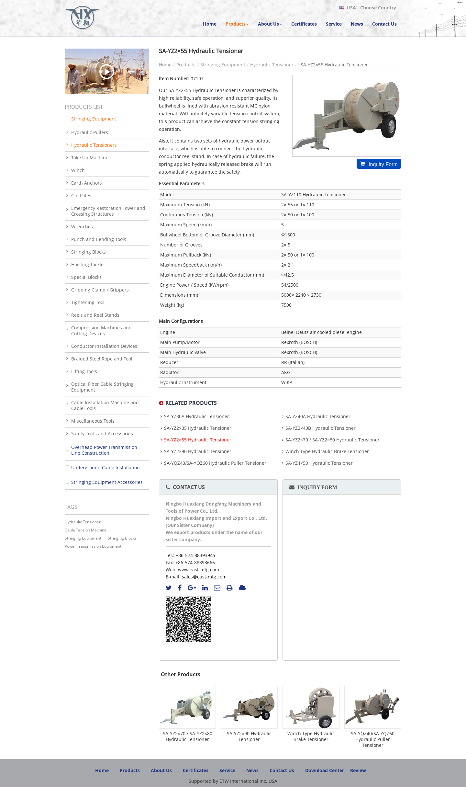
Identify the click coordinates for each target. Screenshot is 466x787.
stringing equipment (83, 538)
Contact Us (189, 487)
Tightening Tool (88, 302)
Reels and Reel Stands (95, 315)
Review (358, 770)
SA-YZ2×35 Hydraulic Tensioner (197, 428)
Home (165, 65)
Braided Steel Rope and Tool (101, 359)
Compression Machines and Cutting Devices (101, 330)
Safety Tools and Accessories (102, 433)
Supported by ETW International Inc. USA (233, 781)
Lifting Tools (84, 371)
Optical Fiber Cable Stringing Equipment (102, 387)
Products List (84, 106)
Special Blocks (86, 277)
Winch (78, 170)
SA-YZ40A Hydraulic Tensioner (317, 416)
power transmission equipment (93, 546)
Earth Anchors (86, 183)
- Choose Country (371, 8)
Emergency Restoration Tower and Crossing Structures (108, 211)
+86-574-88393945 (195, 555)
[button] (237, 24)
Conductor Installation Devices (104, 346)
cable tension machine (85, 530)
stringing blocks (122, 538)
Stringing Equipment (222, 65)
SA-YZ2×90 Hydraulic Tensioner (197, 451)
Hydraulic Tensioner (83, 522)
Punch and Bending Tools (98, 239)
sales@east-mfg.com (204, 577)
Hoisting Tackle (87, 264)
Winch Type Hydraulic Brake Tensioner (327, 451)
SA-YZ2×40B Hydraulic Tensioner (320, 428)
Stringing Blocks (88, 252)
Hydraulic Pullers (89, 132)
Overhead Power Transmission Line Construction (104, 450)
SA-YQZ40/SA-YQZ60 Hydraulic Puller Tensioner (215, 463)
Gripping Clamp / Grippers (100, 290)
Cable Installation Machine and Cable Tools (105, 405)
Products (185, 65)
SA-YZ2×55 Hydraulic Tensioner (197, 439)
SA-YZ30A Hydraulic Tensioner (196, 416)
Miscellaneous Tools (93, 421)
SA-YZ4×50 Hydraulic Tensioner (319, 463)
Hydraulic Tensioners (273, 65)
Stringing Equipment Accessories (107, 482)
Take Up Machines (91, 157)
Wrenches (82, 226)
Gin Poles (81, 195)
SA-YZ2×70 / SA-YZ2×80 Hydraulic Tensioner (332, 439)
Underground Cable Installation (105, 467)
